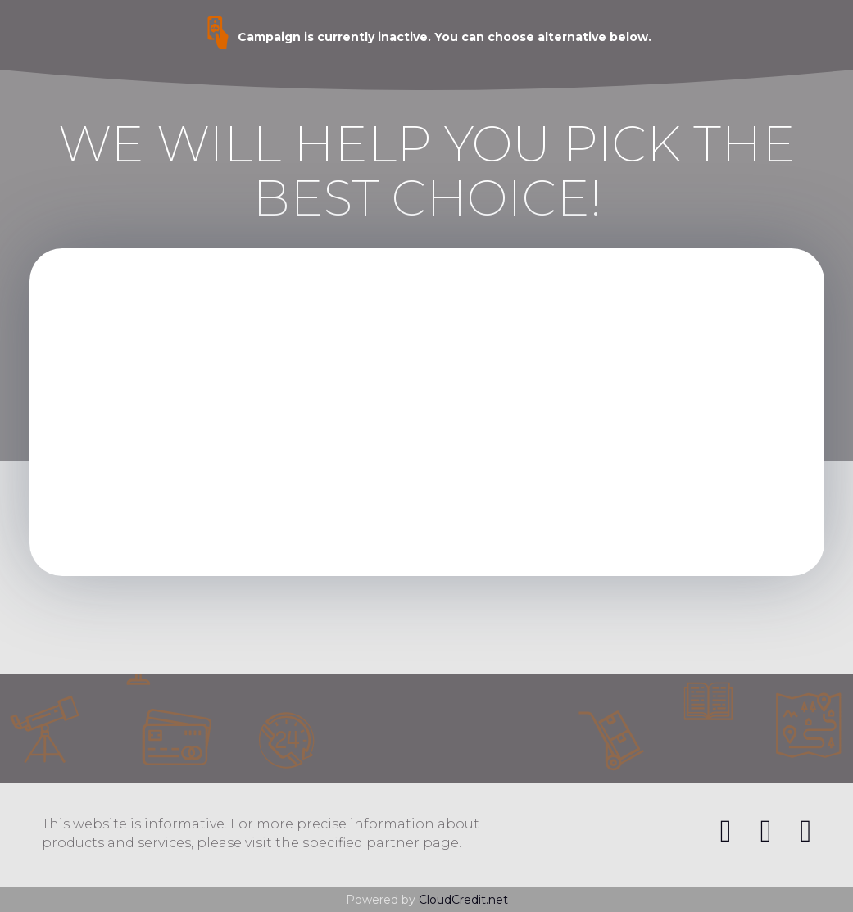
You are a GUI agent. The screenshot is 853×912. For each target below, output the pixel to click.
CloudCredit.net (463, 899)
